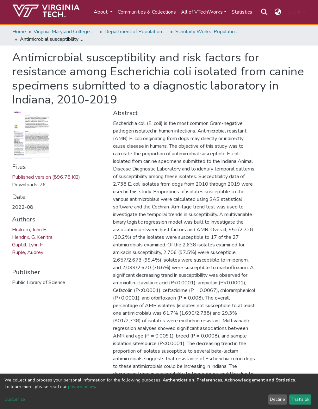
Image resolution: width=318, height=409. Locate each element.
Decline (277, 399)
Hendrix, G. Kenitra (32, 237)
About (101, 12)
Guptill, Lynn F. (28, 244)
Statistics (242, 12)
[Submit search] (264, 12)
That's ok (300, 399)
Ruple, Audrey (27, 252)
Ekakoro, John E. (29, 229)
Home (19, 31)
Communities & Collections (147, 12)
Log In (295, 12)
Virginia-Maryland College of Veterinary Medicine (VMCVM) (65, 31)
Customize (14, 399)
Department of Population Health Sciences (136, 31)
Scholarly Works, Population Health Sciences (207, 31)
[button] (278, 12)
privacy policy (81, 387)
